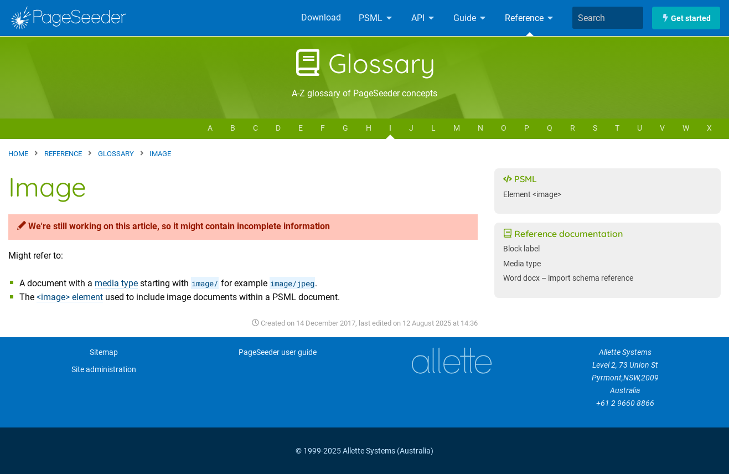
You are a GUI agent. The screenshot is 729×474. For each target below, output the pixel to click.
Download (321, 17)
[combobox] (607, 18)
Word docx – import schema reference (568, 278)
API (423, 18)
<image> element (70, 297)
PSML (376, 18)
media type (116, 283)
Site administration (103, 369)
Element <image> (532, 194)
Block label (521, 249)
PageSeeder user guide (278, 352)
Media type (522, 264)
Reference (530, 18)
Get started (686, 18)
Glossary (364, 63)
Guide (470, 18)
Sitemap (104, 352)
